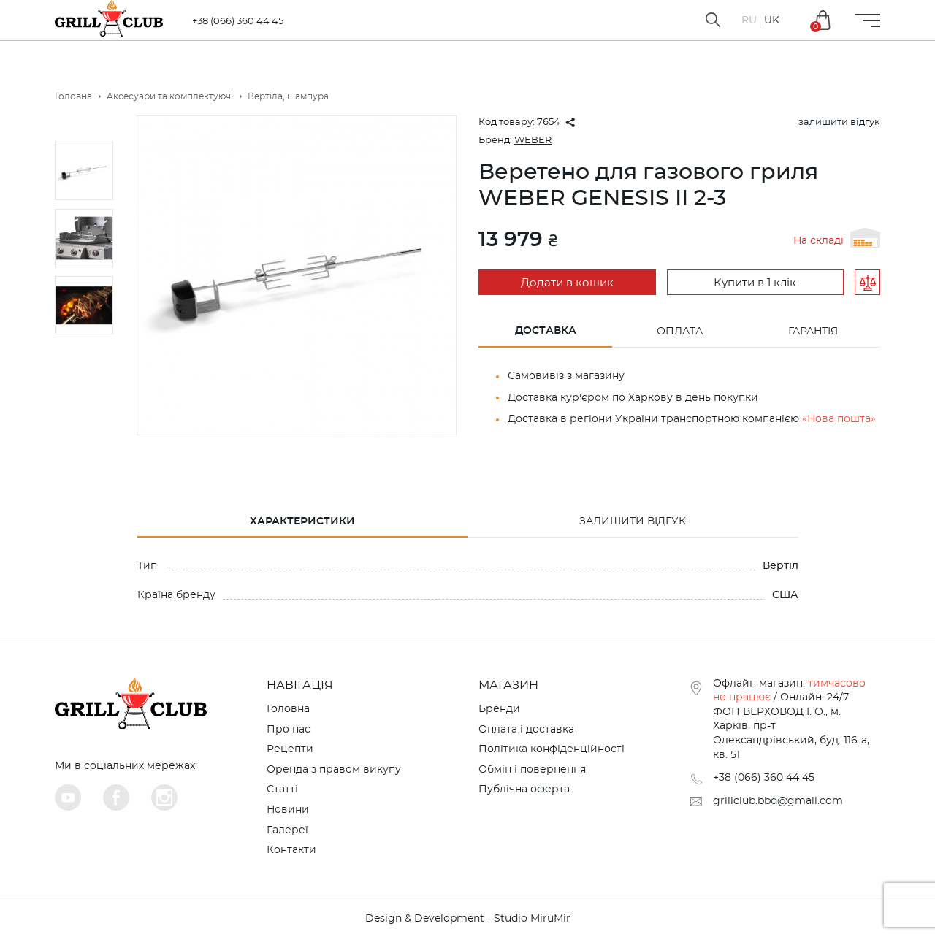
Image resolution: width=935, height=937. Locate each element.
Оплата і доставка (526, 729)
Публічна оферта (524, 789)
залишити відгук (839, 122)
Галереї (287, 830)
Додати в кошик (567, 283)
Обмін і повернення (532, 770)
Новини (288, 810)
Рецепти (290, 749)
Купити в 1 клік (755, 283)
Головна (288, 709)
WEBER (533, 140)
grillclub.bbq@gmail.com (778, 801)
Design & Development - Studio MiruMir (467, 919)
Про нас (288, 729)
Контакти (291, 850)
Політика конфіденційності (551, 749)
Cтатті (282, 789)
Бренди (499, 709)
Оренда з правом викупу (334, 770)
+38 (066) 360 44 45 (237, 21)
